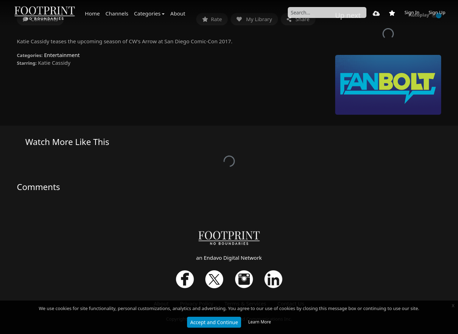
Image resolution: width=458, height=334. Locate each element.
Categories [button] (147, 13)
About (177, 13)
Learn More (259, 322)
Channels (117, 13)
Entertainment (62, 54)
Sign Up (437, 12)
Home (92, 13)
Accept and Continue (214, 322)
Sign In (411, 12)
